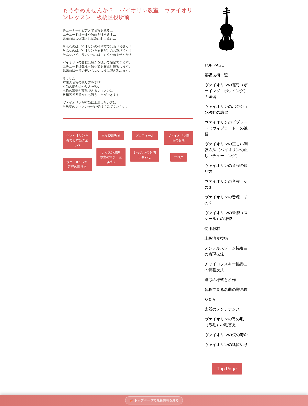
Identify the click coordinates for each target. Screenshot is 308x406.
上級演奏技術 (216, 238)
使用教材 (212, 228)
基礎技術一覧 (216, 75)
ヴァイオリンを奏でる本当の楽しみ (77, 140)
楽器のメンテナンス (222, 309)
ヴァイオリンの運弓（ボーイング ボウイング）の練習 (226, 91)
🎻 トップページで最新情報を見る (154, 400)
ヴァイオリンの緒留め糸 (226, 344)
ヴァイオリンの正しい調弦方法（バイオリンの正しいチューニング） (226, 150)
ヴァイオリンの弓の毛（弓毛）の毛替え (224, 322)
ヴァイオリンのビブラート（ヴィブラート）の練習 (226, 128)
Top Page (227, 369)
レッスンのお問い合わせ (145, 155)
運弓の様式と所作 (220, 279)
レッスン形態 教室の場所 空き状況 (112, 157)
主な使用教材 (111, 135)
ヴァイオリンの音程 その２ (226, 200)
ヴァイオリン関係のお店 (179, 138)
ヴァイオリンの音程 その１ (226, 184)
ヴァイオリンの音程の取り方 (226, 168)
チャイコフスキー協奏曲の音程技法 (226, 267)
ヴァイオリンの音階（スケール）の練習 (226, 216)
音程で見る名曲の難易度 (226, 289)
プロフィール (144, 135)
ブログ (178, 157)
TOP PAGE (214, 65)
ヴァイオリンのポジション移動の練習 (226, 109)
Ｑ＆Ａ (210, 299)
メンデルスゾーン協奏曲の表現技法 (226, 251)
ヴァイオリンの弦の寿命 (226, 335)
